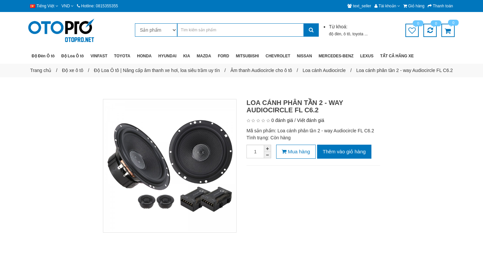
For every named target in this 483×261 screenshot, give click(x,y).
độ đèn (335, 34)
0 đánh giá (282, 120)
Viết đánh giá (310, 120)
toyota (358, 34)
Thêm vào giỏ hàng (344, 151)
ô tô (346, 34)
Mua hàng (296, 151)
